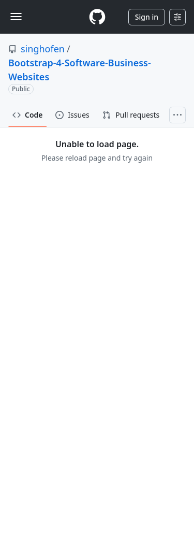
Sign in (146, 17)
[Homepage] (97, 16)
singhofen (43, 48)
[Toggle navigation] (16, 16)
